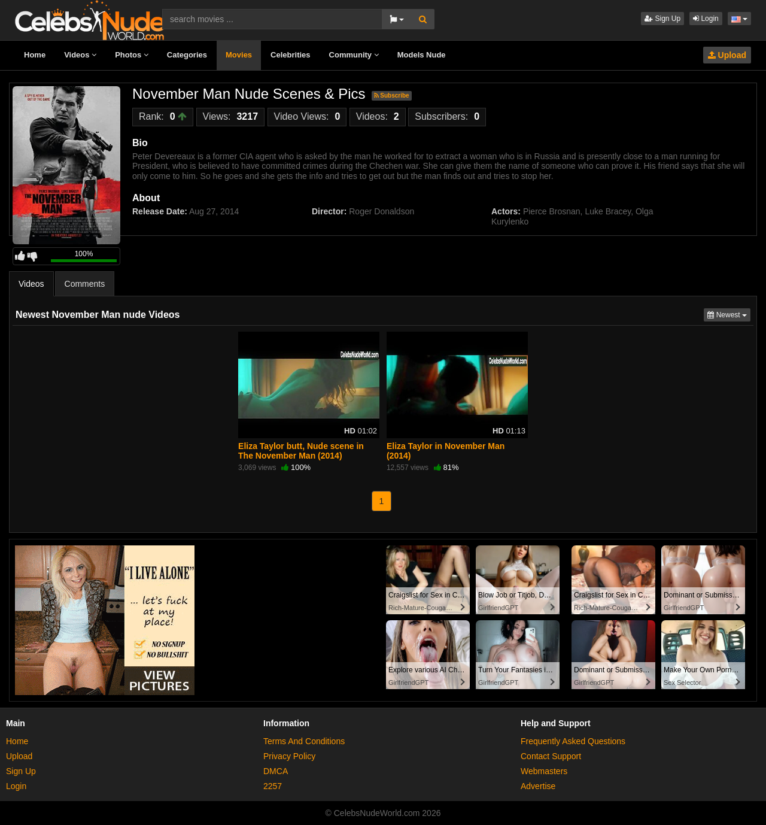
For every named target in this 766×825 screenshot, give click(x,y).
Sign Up (662, 18)
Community (354, 54)
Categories (187, 54)
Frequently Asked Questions (573, 741)
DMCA (275, 771)
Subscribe (391, 95)
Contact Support (551, 756)
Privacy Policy (289, 756)
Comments (85, 284)
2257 (272, 786)
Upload (727, 55)
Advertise (538, 786)
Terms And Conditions (304, 741)
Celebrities (290, 54)
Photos (131, 54)
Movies (239, 54)
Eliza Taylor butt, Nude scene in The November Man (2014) (301, 450)
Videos (80, 54)
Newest (728, 314)
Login (706, 18)
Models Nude (421, 54)
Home (34, 54)
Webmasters (544, 771)
